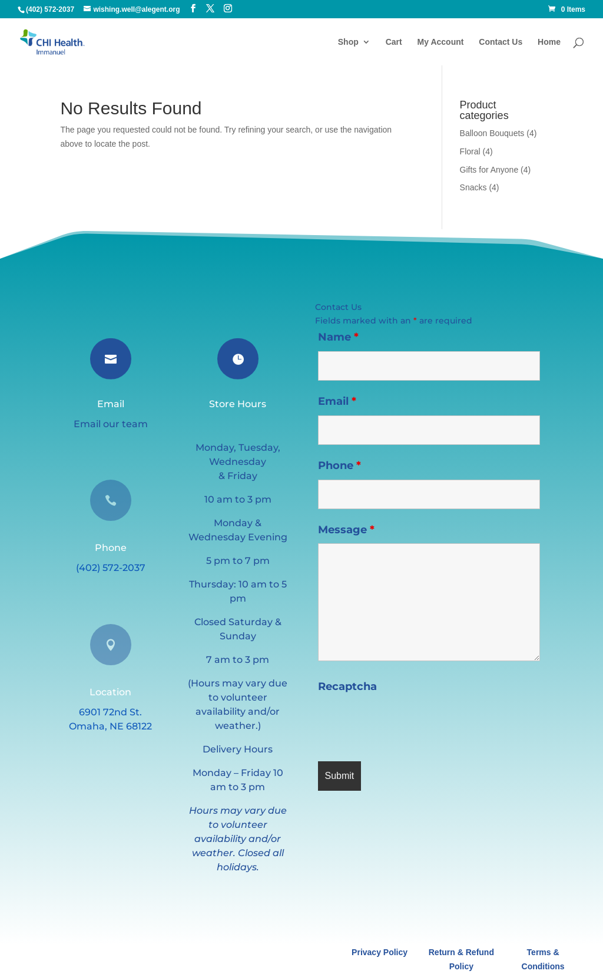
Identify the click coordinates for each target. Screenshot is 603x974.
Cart (394, 42)
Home (549, 42)
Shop (348, 42)
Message (346, 529)
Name (338, 337)
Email (337, 401)
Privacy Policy (379, 952)
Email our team (111, 424)
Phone (339, 465)
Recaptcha (347, 686)
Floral (470, 151)
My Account (441, 42)
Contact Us (500, 42)
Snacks (473, 187)
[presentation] (407, 724)
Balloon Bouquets (492, 133)
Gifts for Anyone (489, 169)
